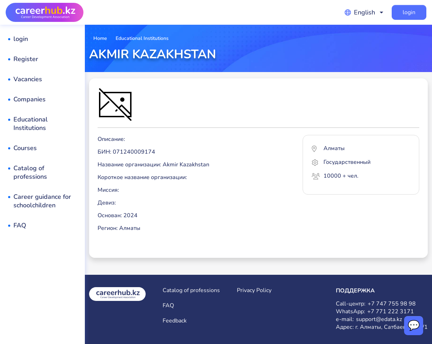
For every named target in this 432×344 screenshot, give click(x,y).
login (409, 12)
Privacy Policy (254, 290)
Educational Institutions (30, 123)
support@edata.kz (379, 319)
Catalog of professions (30, 172)
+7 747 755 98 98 (392, 304)
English (360, 12)
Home (100, 38)
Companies (29, 99)
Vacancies (27, 79)
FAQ (19, 225)
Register (25, 59)
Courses (25, 148)
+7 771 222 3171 (390, 311)
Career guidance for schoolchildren (42, 200)
